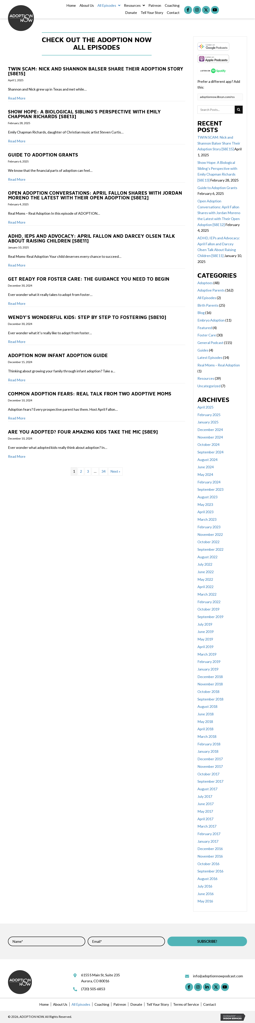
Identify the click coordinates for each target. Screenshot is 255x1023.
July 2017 (204, 796)
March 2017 (206, 826)
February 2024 (208, 482)
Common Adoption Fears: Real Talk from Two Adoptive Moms (89, 393)
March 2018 (206, 736)
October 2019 (208, 609)
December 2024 (210, 429)
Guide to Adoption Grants (43, 154)
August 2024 (207, 459)
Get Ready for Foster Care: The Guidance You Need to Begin (88, 279)
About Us (60, 1004)
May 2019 (205, 639)
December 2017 (210, 759)
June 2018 (205, 714)
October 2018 (208, 691)
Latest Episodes (209, 357)
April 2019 (205, 646)
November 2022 (210, 534)
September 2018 (210, 699)
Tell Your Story (157, 1004)
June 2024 (205, 467)
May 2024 (205, 474)
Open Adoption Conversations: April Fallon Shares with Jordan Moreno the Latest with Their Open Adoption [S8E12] (95, 195)
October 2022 (208, 542)
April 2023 (205, 512)
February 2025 (208, 414)
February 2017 (208, 834)
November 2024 (210, 437)
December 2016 (210, 848)
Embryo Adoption (211, 320)
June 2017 (205, 804)
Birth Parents (207, 305)
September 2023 (210, 489)
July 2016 (204, 886)
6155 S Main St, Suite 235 (100, 975)
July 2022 (204, 564)
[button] (188, 10)
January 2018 (207, 751)
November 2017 (210, 766)
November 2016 (210, 856)
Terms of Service (186, 1004)
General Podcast (210, 342)
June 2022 (205, 572)
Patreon (119, 1004)
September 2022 (210, 549)
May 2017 (205, 811)
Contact (209, 1004)
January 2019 (207, 669)
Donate (136, 1004)
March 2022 (206, 594)
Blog (201, 312)
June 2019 (205, 631)
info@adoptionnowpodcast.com (218, 976)
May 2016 (205, 901)
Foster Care (206, 335)
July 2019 (204, 624)
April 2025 (205, 407)
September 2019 (210, 616)
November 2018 (210, 684)
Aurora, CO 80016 (95, 981)
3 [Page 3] (88, 471)
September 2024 (210, 452)
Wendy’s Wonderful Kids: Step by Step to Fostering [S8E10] (87, 317)
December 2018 (210, 676)
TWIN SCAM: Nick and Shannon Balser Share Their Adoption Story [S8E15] (95, 71)
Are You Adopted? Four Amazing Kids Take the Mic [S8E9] (83, 432)
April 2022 (205, 586)
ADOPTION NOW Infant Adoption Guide (58, 355)
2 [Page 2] (81, 471)
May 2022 (205, 579)
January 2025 (207, 422)
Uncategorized (209, 386)
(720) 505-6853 (93, 989)
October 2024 (208, 444)
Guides (202, 350)
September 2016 (210, 871)
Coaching (101, 1004)
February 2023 (208, 527)
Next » (115, 471)
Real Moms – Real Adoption (218, 365)
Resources (205, 378)
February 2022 (208, 602)
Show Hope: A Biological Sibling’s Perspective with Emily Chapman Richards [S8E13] (84, 114)
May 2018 (205, 721)
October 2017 (208, 774)
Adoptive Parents (211, 290)
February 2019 (208, 661)
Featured (204, 328)
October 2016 (208, 864)
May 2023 (205, 504)
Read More (17, 98)
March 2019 (206, 654)
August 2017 (207, 789)
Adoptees (205, 283)
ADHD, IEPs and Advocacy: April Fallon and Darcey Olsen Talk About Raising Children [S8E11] (91, 238)
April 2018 (205, 729)
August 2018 (207, 706)
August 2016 (207, 878)
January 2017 (207, 841)
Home (44, 1004)
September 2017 (210, 781)
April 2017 (205, 819)
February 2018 (208, 744)
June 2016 (205, 894)
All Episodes (206, 298)
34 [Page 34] (103, 471)
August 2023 (207, 497)
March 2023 (206, 519)
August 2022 (207, 557)
